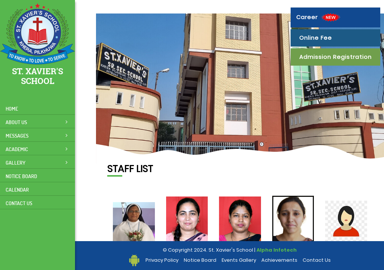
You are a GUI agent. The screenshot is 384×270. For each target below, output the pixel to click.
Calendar (17, 189)
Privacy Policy (162, 260)
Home (12, 108)
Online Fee (315, 38)
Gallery (37, 162)
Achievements (279, 260)
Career (319, 17)
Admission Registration (335, 57)
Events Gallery (239, 260)
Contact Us (19, 203)
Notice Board (21, 176)
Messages (37, 135)
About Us (37, 122)
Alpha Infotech (276, 250)
